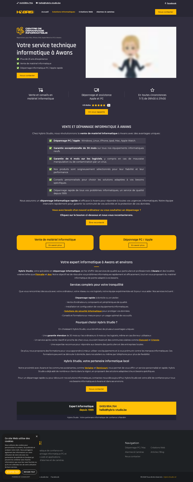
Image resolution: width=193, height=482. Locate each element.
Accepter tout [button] (13, 472)
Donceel (143, 340)
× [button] (37, 436)
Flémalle (40, 274)
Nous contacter (165, 12)
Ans (50, 274)
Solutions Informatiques (63, 12)
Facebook (55, 477)
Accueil (44, 12)
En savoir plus (55, 245)
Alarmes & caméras (105, 12)
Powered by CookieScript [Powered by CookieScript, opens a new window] (21, 477)
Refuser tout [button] (29, 472)
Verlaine (89, 368)
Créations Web (86, 12)
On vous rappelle (96, 112)
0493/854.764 (108, 406)
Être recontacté (96, 222)
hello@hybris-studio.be (113, 410)
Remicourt (102, 368)
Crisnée (155, 340)
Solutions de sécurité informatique (83, 311)
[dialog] (20, 457)
